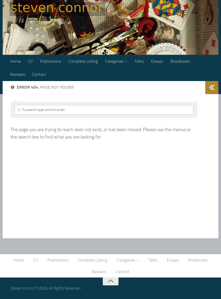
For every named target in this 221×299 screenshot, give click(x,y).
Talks (139, 61)
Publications (50, 61)
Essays (157, 61)
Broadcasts (180, 61)
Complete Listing (83, 61)
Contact (39, 74)
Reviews (17, 74)
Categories (114, 61)
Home (15, 61)
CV (30, 61)
